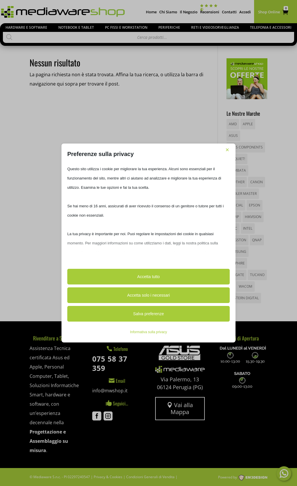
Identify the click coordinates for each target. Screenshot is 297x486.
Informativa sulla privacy (148, 332)
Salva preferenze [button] (148, 313)
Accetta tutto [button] (148, 276)
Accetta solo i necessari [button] (148, 295)
